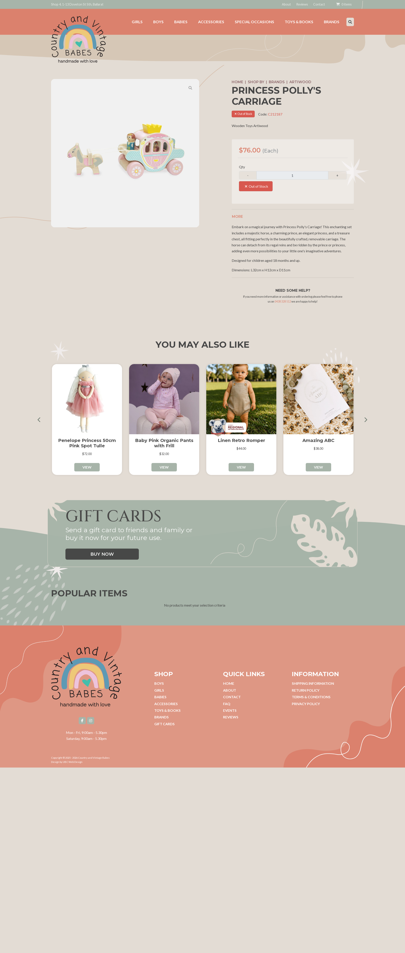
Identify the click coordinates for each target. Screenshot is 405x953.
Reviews (302, 4)
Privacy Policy (306, 704)
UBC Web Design (72, 761)
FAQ (226, 704)
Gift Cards (164, 724)
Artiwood (300, 82)
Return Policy (305, 690)
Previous (41, 419)
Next (364, 419)
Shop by (256, 82)
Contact (319, 4)
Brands (277, 82)
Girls (159, 690)
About (286, 4)
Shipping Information (313, 683)
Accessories (166, 704)
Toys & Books (167, 710)
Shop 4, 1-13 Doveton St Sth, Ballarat (77, 4)
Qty (242, 167)
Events (230, 710)
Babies (160, 697)
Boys (159, 683)
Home (237, 82)
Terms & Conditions (311, 697)
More (237, 216)
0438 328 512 (283, 301)
